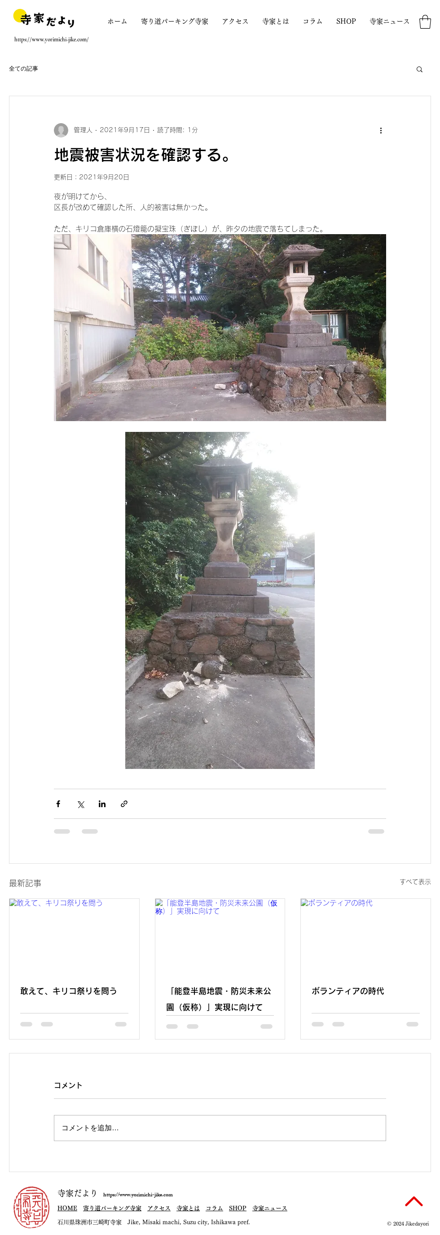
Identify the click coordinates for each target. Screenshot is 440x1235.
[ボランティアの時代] (366, 935)
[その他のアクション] (380, 130)
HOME (67, 1208)
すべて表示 (415, 882)
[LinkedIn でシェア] (102, 804)
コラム (214, 1208)
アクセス (159, 1208)
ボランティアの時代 (348, 991)
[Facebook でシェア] (58, 804)
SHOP (237, 1208)
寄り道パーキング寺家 (112, 1208)
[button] (425, 22)
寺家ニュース (269, 1208)
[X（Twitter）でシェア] (80, 804)
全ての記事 (23, 68)
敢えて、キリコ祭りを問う (68, 991)
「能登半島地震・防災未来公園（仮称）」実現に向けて (218, 999)
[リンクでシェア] (124, 804)
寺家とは (188, 1208)
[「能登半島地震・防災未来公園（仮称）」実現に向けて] (220, 935)
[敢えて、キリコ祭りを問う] (74, 935)
